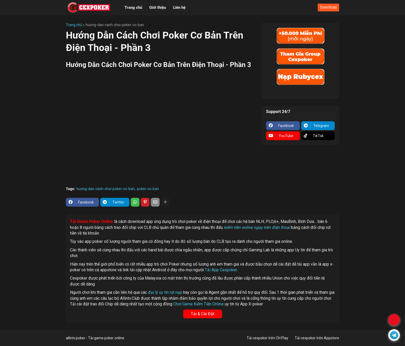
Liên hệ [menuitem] (179, 7)
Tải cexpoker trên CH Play (267, 338)
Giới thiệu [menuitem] (157, 7)
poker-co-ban (148, 189)
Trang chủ (74, 25)
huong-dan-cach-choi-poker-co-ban (115, 25)
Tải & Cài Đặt (202, 313)
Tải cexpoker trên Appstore (317, 338)
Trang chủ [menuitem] (133, 7)
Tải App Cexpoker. (221, 269)
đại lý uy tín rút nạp (165, 292)
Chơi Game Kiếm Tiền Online (198, 304)
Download (328, 7)
